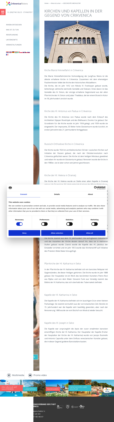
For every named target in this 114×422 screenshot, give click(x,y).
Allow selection (57, 233)
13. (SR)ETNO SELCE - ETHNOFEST (20, 12)
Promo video (40, 375)
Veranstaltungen (13, 45)
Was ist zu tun (12, 30)
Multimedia (18, 375)
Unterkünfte (11, 40)
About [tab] (90, 194)
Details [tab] (57, 194)
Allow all (89, 233)
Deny (24, 233)
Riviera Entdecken (14, 25)
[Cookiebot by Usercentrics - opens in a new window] (95, 187)
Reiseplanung (12, 35)
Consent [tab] (23, 194)
